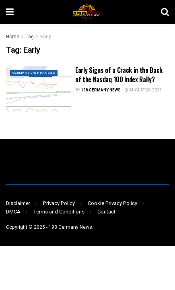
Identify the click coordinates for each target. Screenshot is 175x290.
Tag (30, 36)
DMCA (13, 211)
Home (12, 36)
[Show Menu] (10, 12)
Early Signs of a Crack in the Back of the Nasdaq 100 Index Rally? (119, 74)
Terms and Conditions (58, 211)
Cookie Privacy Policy (112, 203)
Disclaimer (18, 203)
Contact (106, 211)
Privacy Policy (59, 203)
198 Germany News (101, 90)
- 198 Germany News (69, 227)
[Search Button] (165, 12)
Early (45, 36)
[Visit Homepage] (87, 12)
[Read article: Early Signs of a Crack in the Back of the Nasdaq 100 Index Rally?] (38, 89)
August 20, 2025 (143, 90)
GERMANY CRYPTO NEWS (33, 72)
